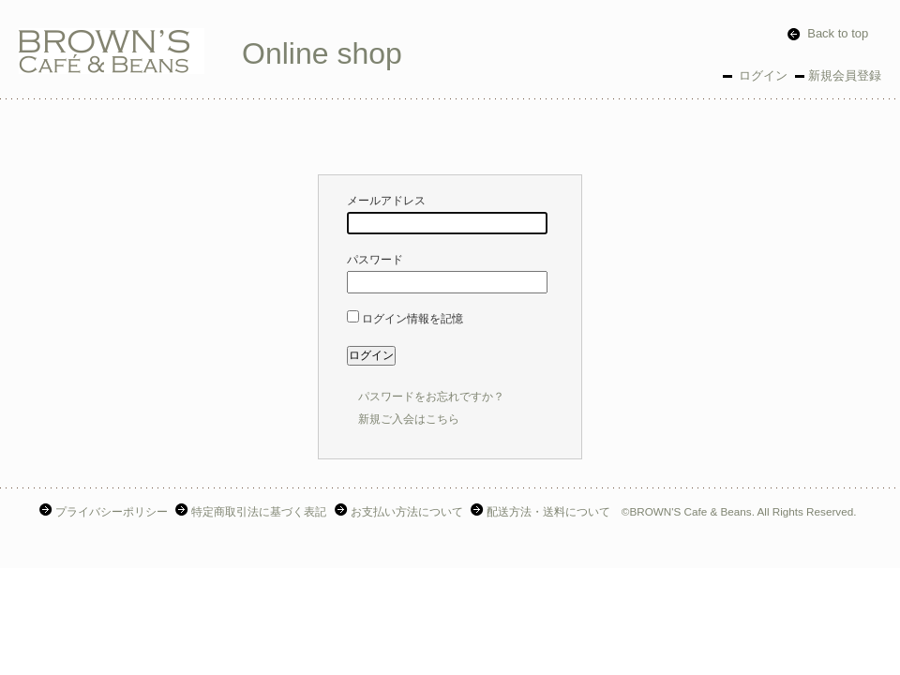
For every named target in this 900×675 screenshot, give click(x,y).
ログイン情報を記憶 (405, 318)
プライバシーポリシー (105, 511)
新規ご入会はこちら (408, 419)
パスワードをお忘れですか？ (431, 396)
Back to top (828, 33)
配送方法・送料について (542, 511)
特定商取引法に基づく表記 (252, 511)
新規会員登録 (844, 75)
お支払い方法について (401, 511)
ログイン (761, 75)
